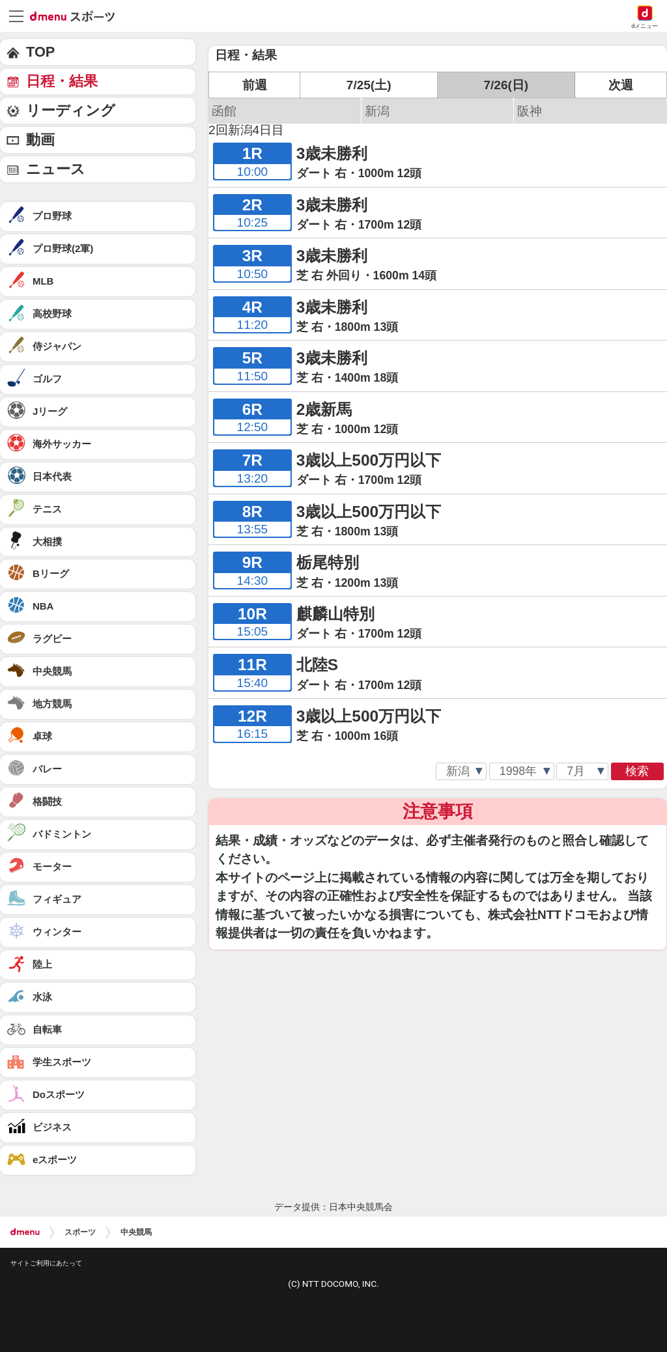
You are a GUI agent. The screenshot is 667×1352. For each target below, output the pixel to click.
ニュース (55, 169)
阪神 (529, 111)
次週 (620, 85)
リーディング (70, 110)
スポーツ (80, 1232)
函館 (224, 111)
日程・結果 (62, 81)
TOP (40, 52)
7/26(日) (505, 85)
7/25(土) (369, 85)
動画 (40, 140)
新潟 (377, 111)
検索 (637, 771)
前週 (254, 85)
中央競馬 (136, 1232)
